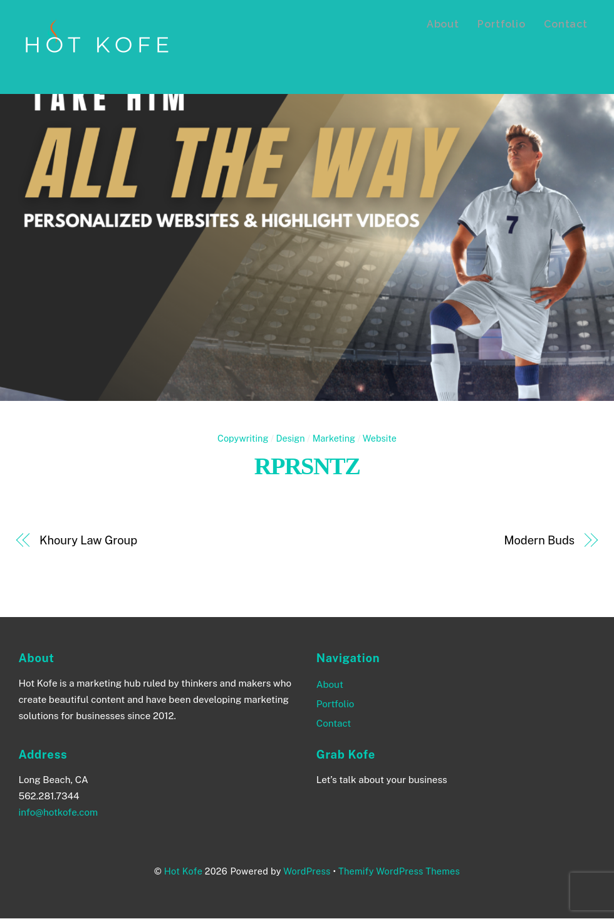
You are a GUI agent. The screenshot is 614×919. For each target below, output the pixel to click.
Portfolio (501, 24)
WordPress (306, 871)
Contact (566, 24)
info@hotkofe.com (58, 812)
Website (380, 438)
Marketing (334, 438)
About (443, 24)
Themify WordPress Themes (399, 871)
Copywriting (242, 438)
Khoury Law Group (88, 541)
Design (290, 438)
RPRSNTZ (307, 467)
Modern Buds (539, 541)
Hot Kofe (183, 871)
